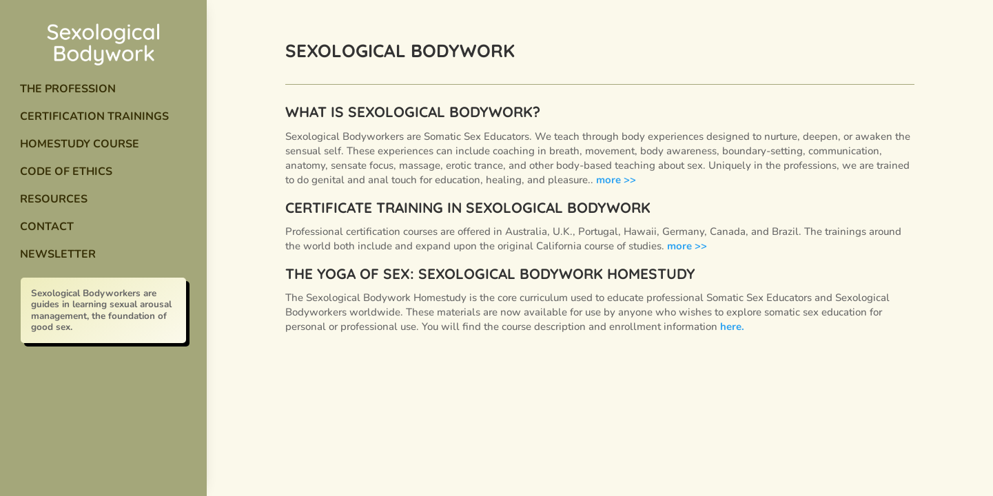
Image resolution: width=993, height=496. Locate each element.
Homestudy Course (79, 144)
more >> (616, 180)
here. (732, 326)
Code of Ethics (66, 171)
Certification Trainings (94, 116)
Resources (54, 199)
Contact (47, 227)
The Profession (68, 89)
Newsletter (58, 254)
